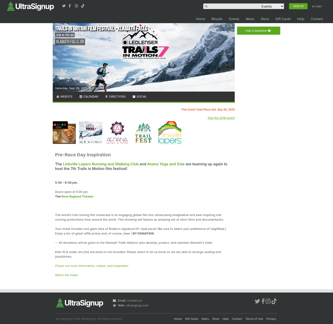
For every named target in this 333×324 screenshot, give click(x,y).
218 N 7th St (65, 35)
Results (217, 19)
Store (265, 19)
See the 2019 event (221, 118)
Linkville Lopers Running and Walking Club (101, 164)
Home (200, 19)
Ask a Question (258, 31)
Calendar (88, 96)
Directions (115, 96)
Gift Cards (283, 19)
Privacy (271, 319)
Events (234, 19)
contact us (134, 300)
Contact (317, 19)
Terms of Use (254, 319)
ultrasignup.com (137, 305)
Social (139, 96)
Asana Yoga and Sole (166, 164)
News (250, 19)
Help (300, 19)
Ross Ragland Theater (78, 196)
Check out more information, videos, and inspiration (91, 266)
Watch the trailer (66, 275)
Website (64, 96)
